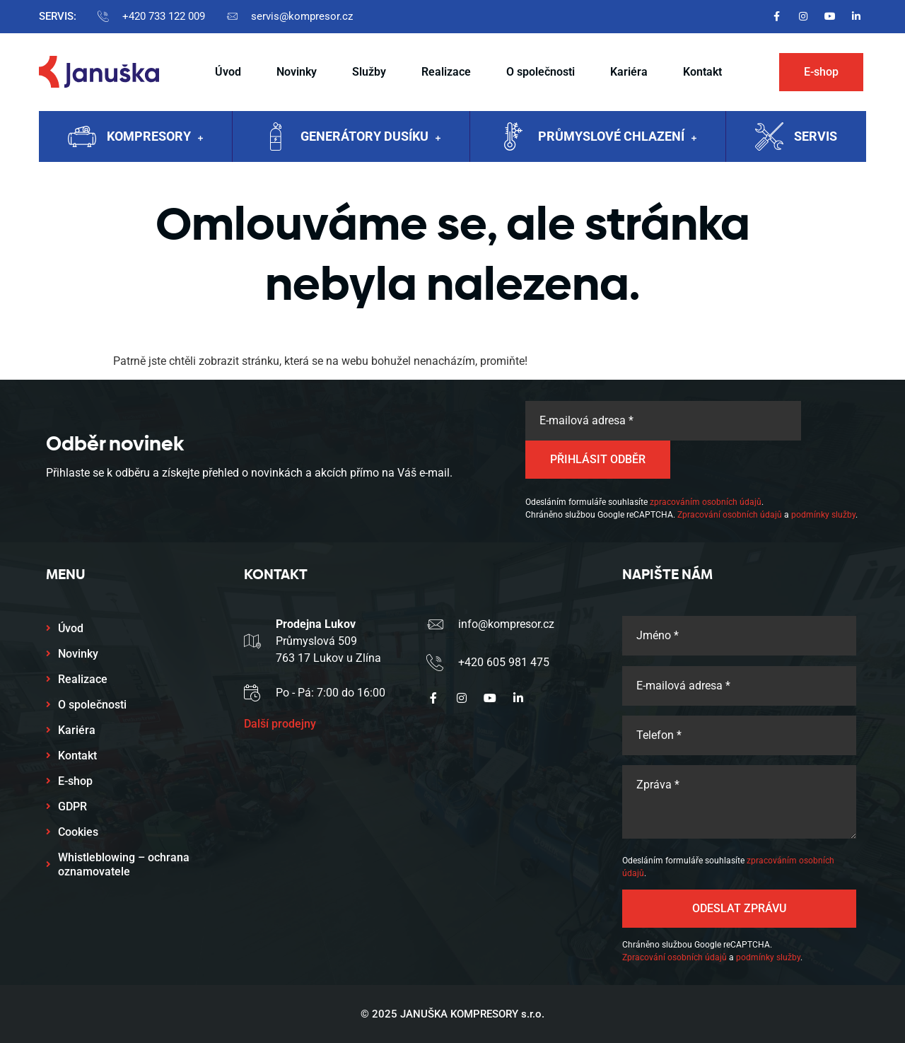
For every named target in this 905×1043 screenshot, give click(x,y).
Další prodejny (280, 723)
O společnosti (540, 71)
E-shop (75, 781)
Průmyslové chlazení (617, 138)
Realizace (446, 71)
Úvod (228, 71)
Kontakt (702, 71)
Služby (369, 71)
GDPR (72, 806)
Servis (815, 136)
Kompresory (155, 138)
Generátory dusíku (370, 138)
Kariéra (629, 71)
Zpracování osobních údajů (729, 515)
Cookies (78, 832)
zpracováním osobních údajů (705, 502)
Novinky (296, 71)
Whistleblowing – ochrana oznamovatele (123, 864)
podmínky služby (823, 515)
